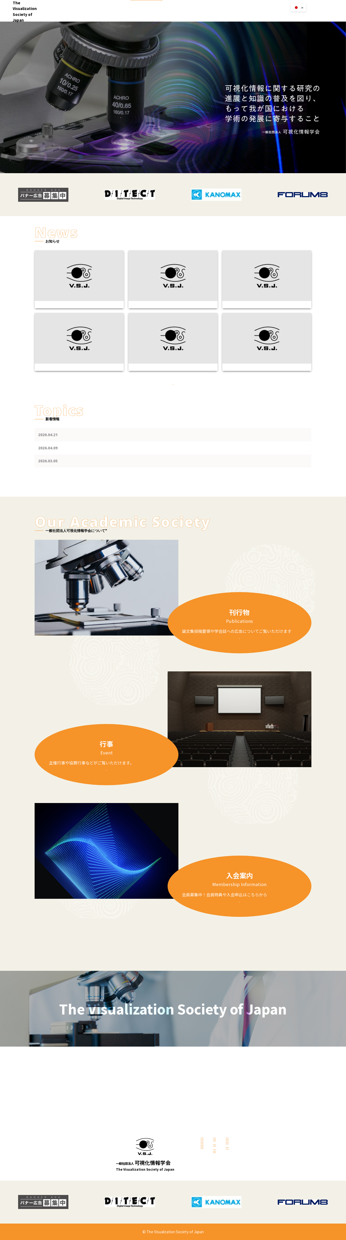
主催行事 (206, 1105)
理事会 (156, 1132)
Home (173, 15)
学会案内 (193, 15)
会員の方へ (297, 15)
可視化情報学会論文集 (263, 1131)
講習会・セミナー (212, 1112)
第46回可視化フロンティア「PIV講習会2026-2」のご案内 (110, 474)
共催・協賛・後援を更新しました (91, 487)
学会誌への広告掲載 (261, 1112)
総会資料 (158, 1145)
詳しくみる (239, 674)
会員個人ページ (258, 1147)
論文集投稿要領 (258, 1105)
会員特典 (254, 1153)
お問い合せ (330, 10)
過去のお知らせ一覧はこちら (173, 418)
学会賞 (258, 15)
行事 (224, 15)
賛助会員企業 (209, 1140)
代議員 (156, 1151)
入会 (210, 15)
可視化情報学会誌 (260, 1125)
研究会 (156, 1158)
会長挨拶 (158, 1113)
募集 (203, 1156)
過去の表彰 (207, 1169)
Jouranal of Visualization (265, 1118)
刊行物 (276, 15)
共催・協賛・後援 (212, 1118)
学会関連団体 (209, 1134)
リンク (240, 15)
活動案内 (158, 1126)
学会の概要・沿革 (164, 1119)
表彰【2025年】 (210, 1163)
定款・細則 (159, 1138)
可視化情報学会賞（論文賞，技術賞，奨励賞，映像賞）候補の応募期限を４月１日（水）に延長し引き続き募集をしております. (165, 501)
